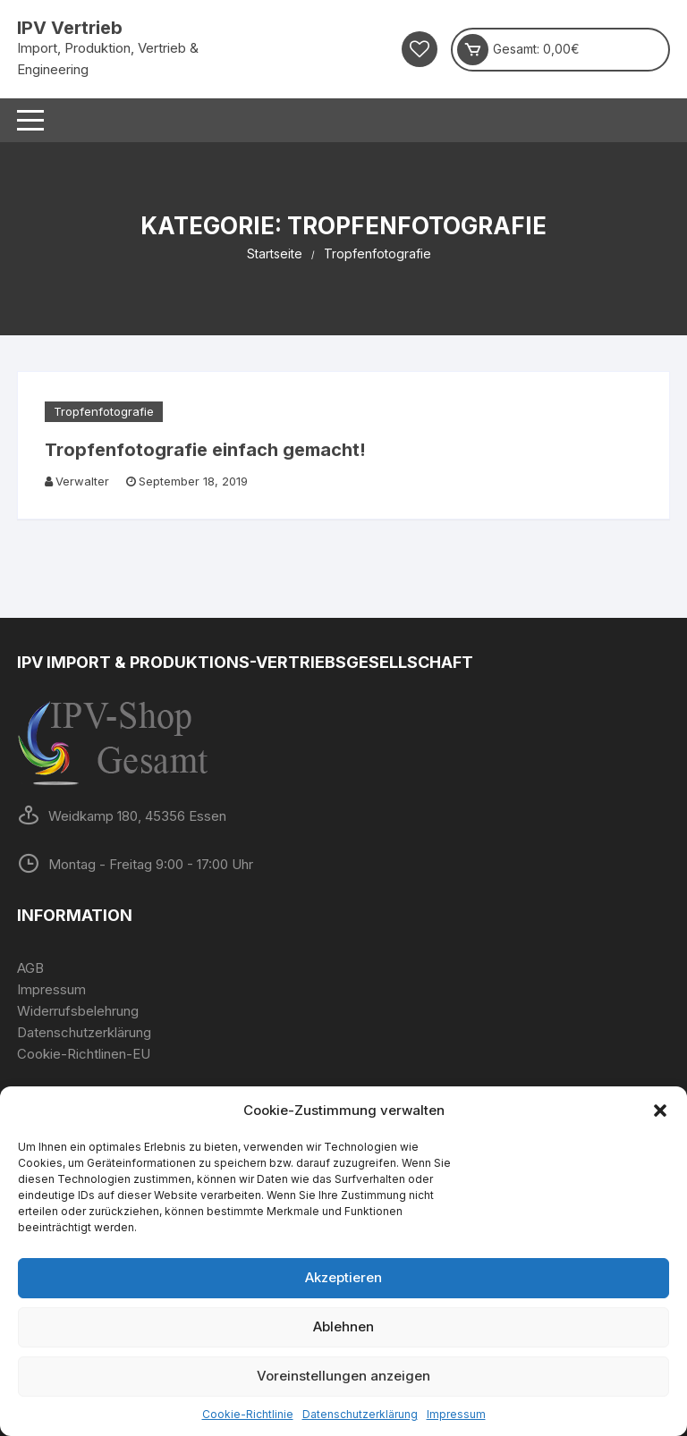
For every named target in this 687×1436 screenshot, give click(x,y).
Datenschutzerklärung (360, 1414)
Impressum (456, 1414)
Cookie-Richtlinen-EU (83, 1053)
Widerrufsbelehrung (78, 1010)
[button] (660, 1110)
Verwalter (82, 481)
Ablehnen (343, 1326)
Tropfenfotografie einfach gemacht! (205, 449)
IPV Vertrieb (70, 27)
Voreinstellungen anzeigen (343, 1375)
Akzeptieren (343, 1277)
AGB (30, 967)
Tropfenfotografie (104, 411)
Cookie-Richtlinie (247, 1414)
